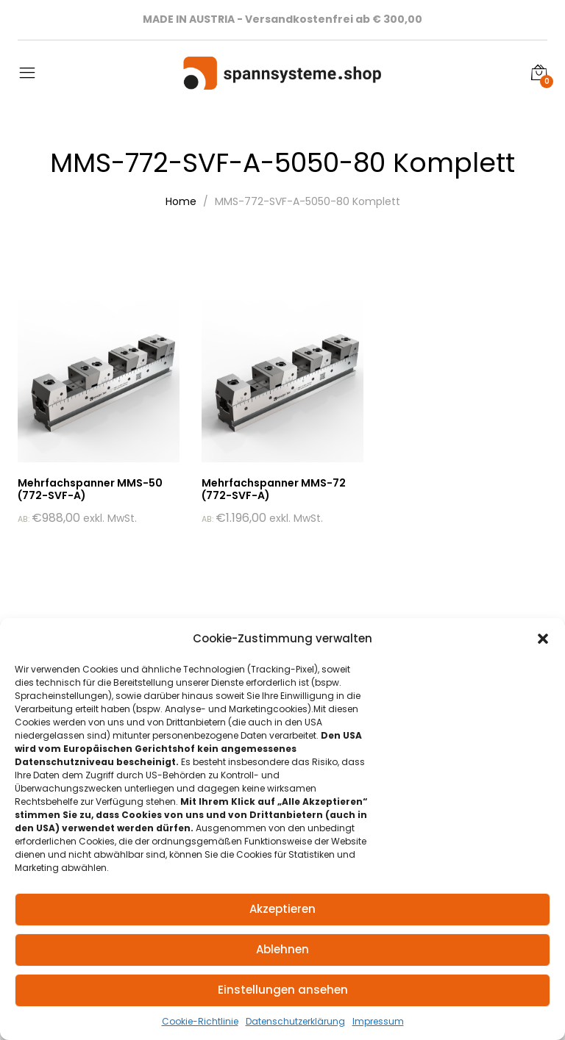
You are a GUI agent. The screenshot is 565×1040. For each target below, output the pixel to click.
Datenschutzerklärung (295, 1021)
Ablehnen (282, 949)
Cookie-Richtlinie (200, 1021)
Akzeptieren (282, 909)
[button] (543, 638)
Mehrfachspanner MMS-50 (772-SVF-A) (90, 489)
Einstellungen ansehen (283, 989)
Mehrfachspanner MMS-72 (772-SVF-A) (274, 489)
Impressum (378, 1021)
